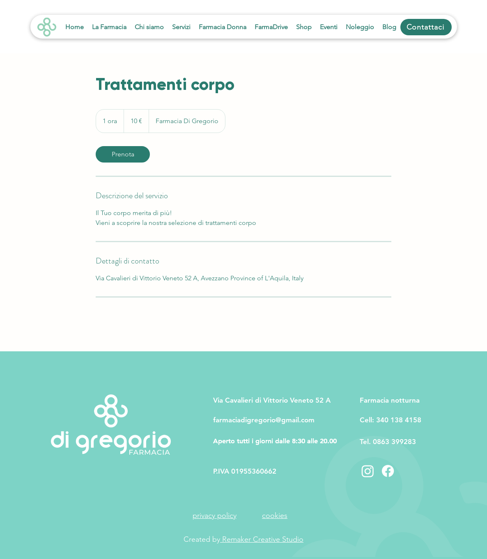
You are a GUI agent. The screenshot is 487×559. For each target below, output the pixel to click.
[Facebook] (388, 471)
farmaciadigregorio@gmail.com (264, 420)
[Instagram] (368, 471)
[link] (123, 154)
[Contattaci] (426, 27)
